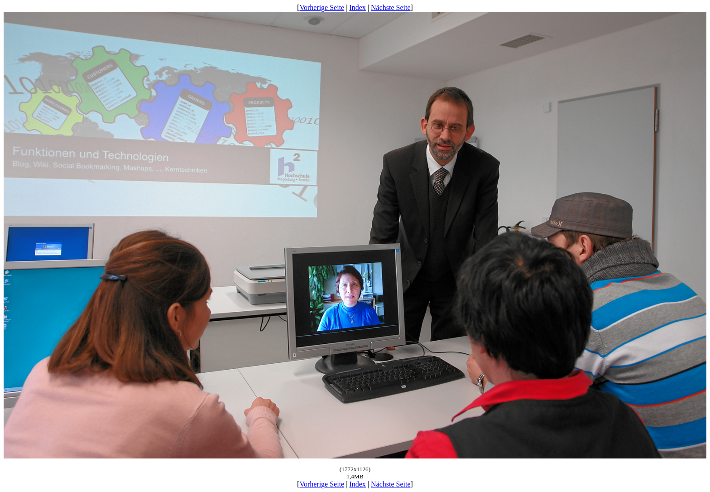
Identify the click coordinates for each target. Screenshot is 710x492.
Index (357, 7)
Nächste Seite (391, 7)
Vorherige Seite (321, 7)
